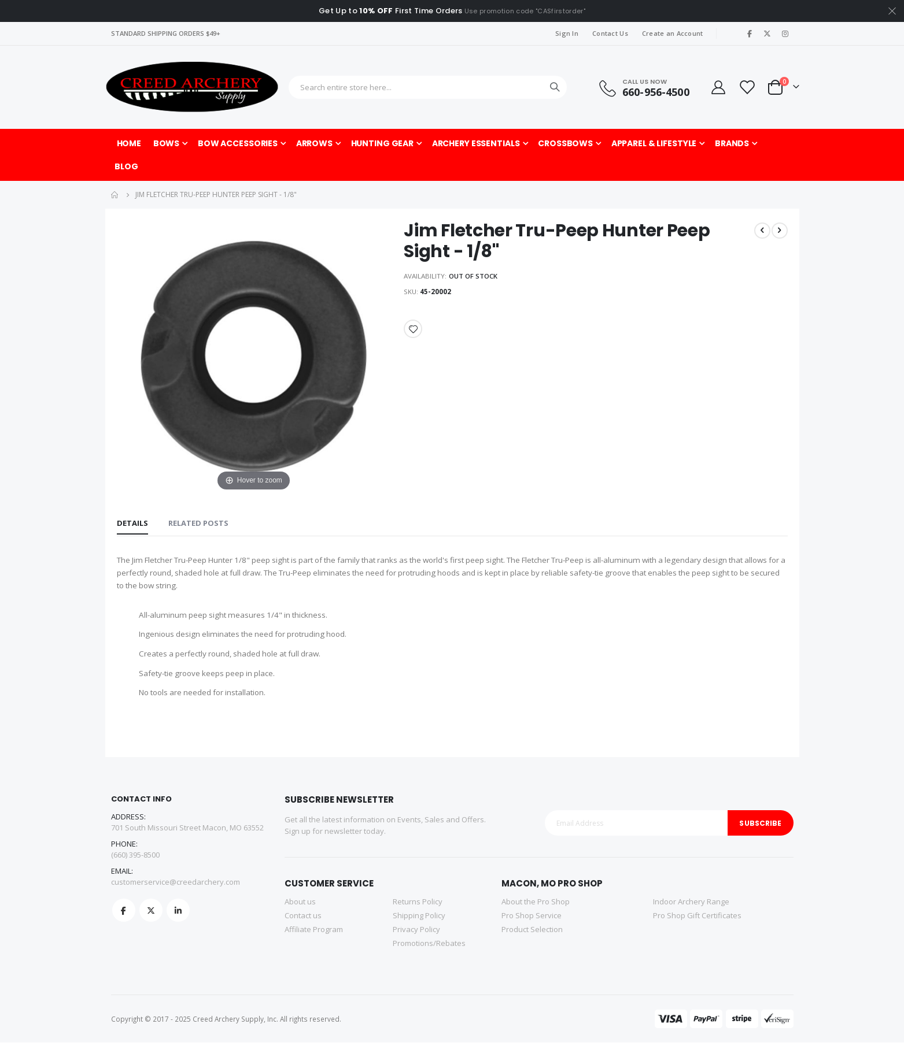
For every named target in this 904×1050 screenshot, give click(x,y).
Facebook (123, 918)
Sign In (566, 33)
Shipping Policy (419, 923)
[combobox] (428, 87)
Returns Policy (417, 909)
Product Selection (532, 937)
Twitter (151, 918)
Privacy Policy (416, 937)
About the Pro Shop (535, 909)
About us (300, 909)
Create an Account (672, 33)
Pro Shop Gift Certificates (697, 923)
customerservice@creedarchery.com (175, 890)
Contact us (303, 923)
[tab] (132, 524)
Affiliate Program (314, 937)
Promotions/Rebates (429, 950)
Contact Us (610, 33)
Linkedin (178, 918)
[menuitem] (126, 166)
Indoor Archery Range (691, 909)
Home (115, 195)
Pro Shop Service (531, 923)
